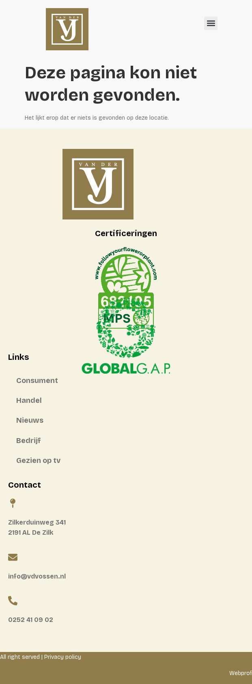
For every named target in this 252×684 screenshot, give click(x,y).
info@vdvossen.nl (37, 576)
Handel (29, 400)
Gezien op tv (38, 460)
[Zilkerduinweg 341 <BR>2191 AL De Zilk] (12, 503)
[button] (211, 23)
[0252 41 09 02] (12, 600)
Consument (37, 380)
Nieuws (29, 420)
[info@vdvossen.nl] (12, 557)
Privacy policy (62, 657)
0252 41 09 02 (30, 620)
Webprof (240, 673)
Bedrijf (28, 440)
